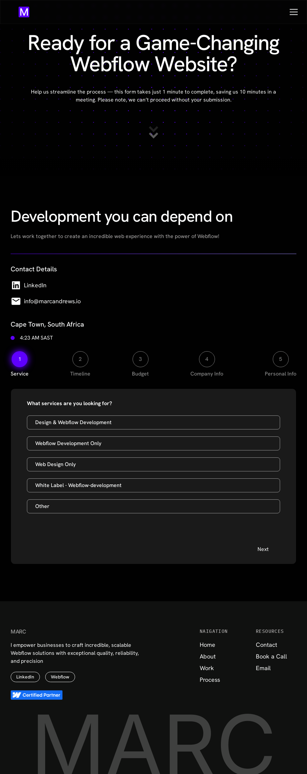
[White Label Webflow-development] (153, 485)
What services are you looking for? (69, 403)
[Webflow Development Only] (153, 443)
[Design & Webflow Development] (153, 422)
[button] (292, 12)
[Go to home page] (24, 12)
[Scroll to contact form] (153, 132)
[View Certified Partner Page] (36, 695)
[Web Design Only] (153, 464)
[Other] (153, 506)
